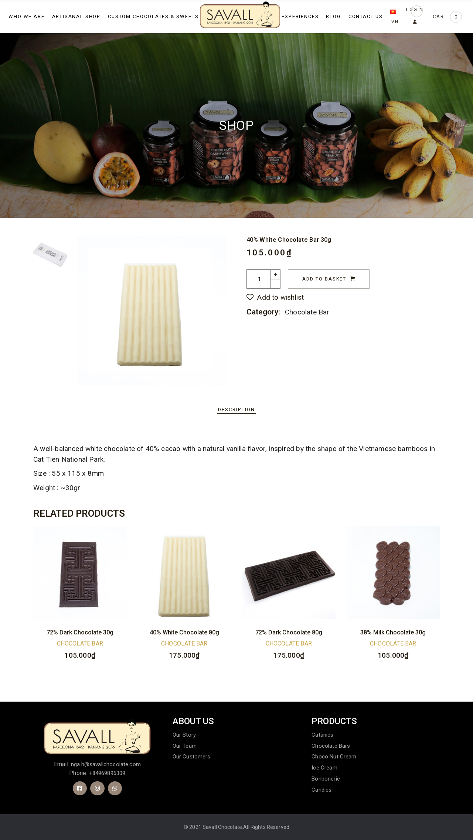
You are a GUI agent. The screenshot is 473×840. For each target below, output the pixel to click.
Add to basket (324, 278)
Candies (321, 789)
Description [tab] (236, 409)
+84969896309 (107, 773)
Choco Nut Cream (334, 756)
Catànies (322, 734)
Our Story (184, 734)
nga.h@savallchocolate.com (106, 764)
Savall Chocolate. (223, 827)
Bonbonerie (326, 778)
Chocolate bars (331, 746)
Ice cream (324, 767)
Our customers (192, 756)
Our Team (185, 746)
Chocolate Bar (307, 312)
